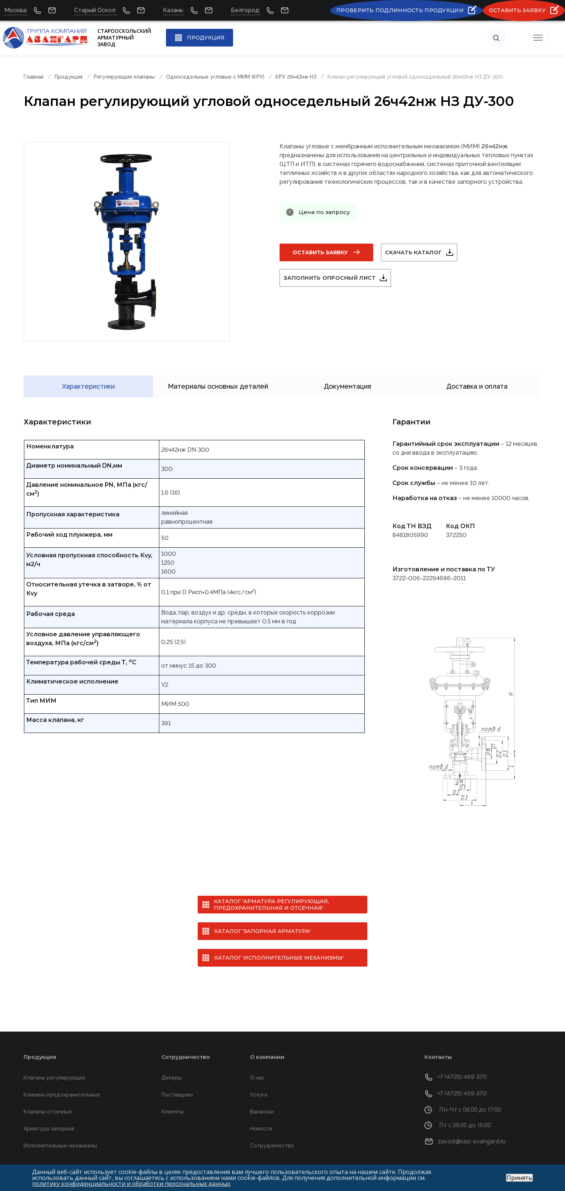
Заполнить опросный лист (338, 278)
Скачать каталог (422, 252)
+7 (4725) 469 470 (462, 1083)
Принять (519, 1178)
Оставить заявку (320, 252)
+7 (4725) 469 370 (462, 1066)
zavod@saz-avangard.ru (472, 1131)
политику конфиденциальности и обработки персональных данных (131, 1184)
